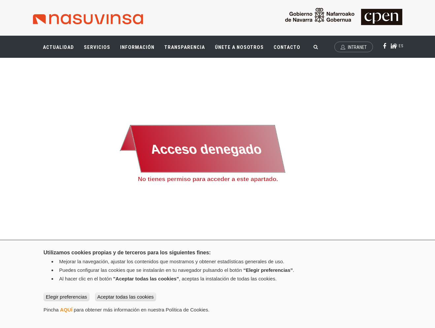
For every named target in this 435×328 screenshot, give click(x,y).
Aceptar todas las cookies (125, 297)
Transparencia (187, 49)
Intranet (354, 47)
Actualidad (61, 49)
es (398, 46)
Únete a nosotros (239, 47)
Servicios (99, 49)
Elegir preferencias (66, 297)
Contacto (287, 47)
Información (137, 47)
